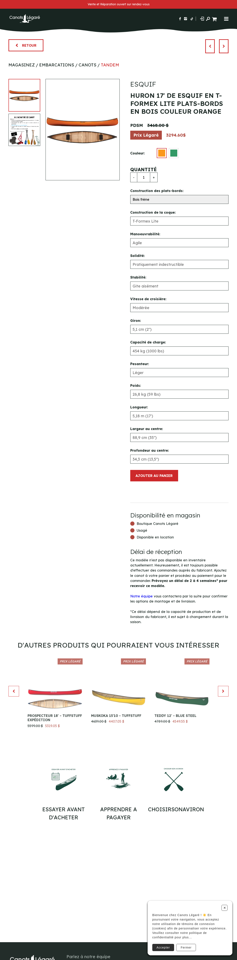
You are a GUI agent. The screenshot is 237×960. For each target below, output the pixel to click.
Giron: (135, 320)
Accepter (163, 947)
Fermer (186, 947)
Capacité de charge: (148, 342)
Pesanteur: (139, 364)
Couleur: (137, 153)
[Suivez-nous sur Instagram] (185, 19)
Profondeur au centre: (149, 450)
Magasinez (21, 64)
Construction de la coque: (153, 212)
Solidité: (137, 256)
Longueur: (139, 407)
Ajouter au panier (154, 476)
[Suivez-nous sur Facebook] (180, 19)
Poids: (135, 385)
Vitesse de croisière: (148, 299)
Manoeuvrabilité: (145, 234)
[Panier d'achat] (215, 18)
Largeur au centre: (146, 429)
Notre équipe (141, 596)
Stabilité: (138, 277)
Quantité (143, 169)
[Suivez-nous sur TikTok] (192, 19)
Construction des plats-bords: (156, 191)
